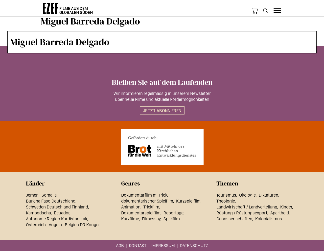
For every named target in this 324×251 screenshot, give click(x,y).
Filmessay (151, 218)
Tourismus (226, 195)
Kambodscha (38, 212)
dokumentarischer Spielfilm (147, 201)
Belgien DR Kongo (82, 224)
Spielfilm (171, 218)
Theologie (225, 201)
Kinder (286, 206)
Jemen (32, 195)
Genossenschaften (234, 218)
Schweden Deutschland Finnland (57, 206)
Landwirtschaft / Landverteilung (246, 206)
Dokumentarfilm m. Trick (144, 195)
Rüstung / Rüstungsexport (241, 212)
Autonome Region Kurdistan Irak (56, 218)
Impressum (163, 245)
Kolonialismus (268, 218)
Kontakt (137, 245)
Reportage (173, 212)
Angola (55, 224)
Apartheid (279, 212)
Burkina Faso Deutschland (50, 201)
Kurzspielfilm (188, 201)
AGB (120, 245)
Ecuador (61, 212)
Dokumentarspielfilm (141, 212)
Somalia (49, 195)
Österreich (36, 224)
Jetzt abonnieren (162, 110)
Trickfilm (151, 206)
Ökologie (247, 195)
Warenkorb (255, 11)
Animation (130, 206)
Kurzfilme (130, 218)
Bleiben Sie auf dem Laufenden (162, 82)
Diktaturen (268, 195)
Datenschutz (194, 245)
